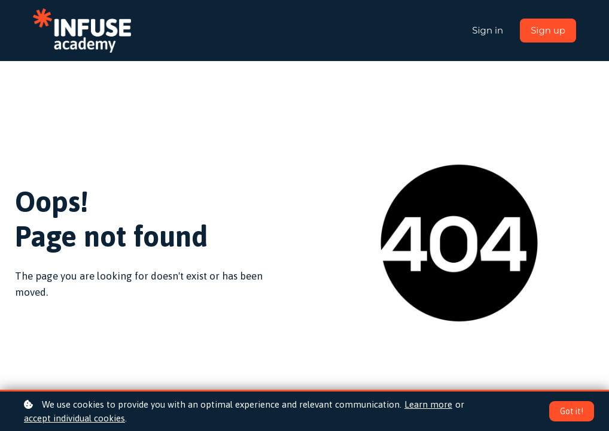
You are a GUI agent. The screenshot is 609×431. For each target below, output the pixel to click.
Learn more (428, 404)
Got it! (571, 411)
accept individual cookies (74, 418)
